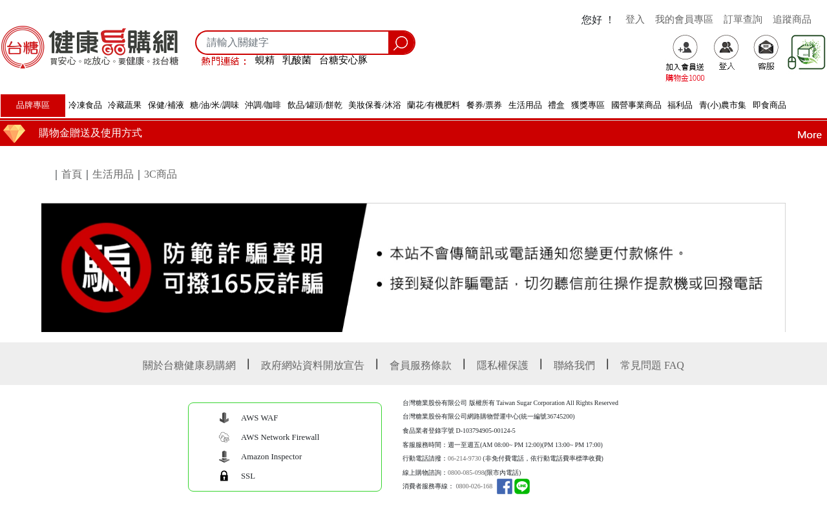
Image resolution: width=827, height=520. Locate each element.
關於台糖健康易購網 (189, 365)
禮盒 (556, 105)
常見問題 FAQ (652, 365)
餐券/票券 (484, 105)
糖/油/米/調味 (214, 105)
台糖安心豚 (343, 59)
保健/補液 (166, 105)
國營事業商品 (636, 105)
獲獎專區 (588, 105)
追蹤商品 (792, 19)
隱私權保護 (503, 365)
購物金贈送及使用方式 (90, 132)
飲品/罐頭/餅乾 (315, 105)
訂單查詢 (743, 19)
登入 (635, 19)
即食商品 (769, 105)
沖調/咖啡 (263, 105)
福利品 (680, 105)
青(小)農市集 (723, 105)
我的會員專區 (684, 19)
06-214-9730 (464, 458)
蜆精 (265, 59)
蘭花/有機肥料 (433, 105)
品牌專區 (33, 105)
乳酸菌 (296, 59)
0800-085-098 (466, 472)
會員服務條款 (421, 365)
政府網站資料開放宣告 (312, 365)
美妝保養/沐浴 (374, 105)
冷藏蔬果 (124, 105)
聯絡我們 (574, 365)
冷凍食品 (85, 105)
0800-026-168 (474, 486)
